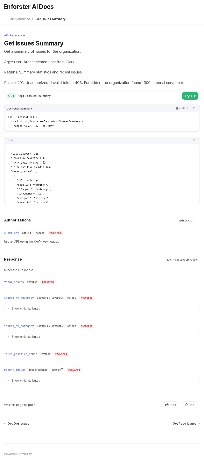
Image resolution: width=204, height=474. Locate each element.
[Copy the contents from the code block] (194, 108)
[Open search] (191, 6)
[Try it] (190, 96)
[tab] (10, 140)
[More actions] (199, 6)
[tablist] (97, 140)
